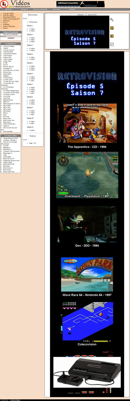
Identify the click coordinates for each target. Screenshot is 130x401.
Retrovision (7, 170)
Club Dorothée (8, 52)
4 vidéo (31, 123)
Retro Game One (8, 120)
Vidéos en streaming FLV (11, 19)
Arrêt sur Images (8, 46)
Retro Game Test (8, 171)
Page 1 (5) (32, 143)
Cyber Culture (8, 59)
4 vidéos (32, 31)
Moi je (5, 113)
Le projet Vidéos (8, 13)
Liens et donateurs (9, 26)
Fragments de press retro (11, 160)
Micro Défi (7, 105)
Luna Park (6, 98)
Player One (7, 118)
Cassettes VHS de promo (11, 151)
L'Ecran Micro (8, 78)
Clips (5, 155)
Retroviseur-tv (8, 168)
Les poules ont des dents (11, 92)
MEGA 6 (6, 102)
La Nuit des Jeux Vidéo (11, 81)
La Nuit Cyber (8, 79)
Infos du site (8, 9)
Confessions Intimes (10, 54)
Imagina (6, 76)
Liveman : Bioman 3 (10, 140)
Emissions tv (24, 9)
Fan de (5, 65)
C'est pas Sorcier (8, 50)
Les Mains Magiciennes (11, 91)
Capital (5, 48)
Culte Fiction (7, 55)
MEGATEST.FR (8, 164)
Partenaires (72, 9)
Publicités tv (7, 149)
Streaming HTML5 (9, 17)
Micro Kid (6, 107)
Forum (5, 28)
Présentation (33, 22)
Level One (6, 96)
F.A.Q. (5, 22)
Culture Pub (7, 57)
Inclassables (7, 157)
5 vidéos (32, 29)
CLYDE (6, 146)
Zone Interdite (8, 131)
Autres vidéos (56, 9)
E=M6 (5, 63)
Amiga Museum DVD (10, 138)
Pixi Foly (6, 116)
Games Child (7, 162)
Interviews (6, 21)
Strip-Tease (7, 122)
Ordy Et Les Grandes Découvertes (9, 143)
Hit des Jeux (7, 72)
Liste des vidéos (8, 15)
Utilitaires (6, 24)
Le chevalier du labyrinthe (7, 84)
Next (4, 115)
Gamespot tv (7, 68)
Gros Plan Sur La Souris (11, 70)
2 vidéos (32, 41)
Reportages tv (7, 153)
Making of (6, 147)
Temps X (6, 126)
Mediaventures (8, 100)
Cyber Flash (7, 61)
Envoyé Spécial (8, 66)
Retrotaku (6, 166)
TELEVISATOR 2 (9, 124)
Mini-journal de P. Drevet (11, 103)
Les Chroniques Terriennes (7, 88)
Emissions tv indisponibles (40, 9)
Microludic (6, 111)
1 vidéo (31, 80)
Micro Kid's (7, 109)
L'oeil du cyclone (9, 94)
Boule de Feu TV (9, 159)
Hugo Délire (7, 74)
